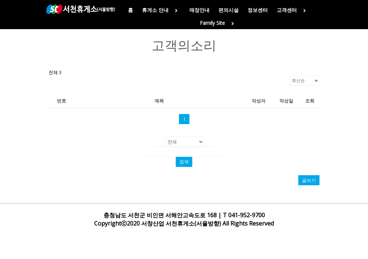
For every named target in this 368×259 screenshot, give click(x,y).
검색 (184, 161)
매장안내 (199, 9)
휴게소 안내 (161, 10)
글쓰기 (309, 180)
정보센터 (258, 9)
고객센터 (293, 10)
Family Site (218, 23)
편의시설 (228, 9)
